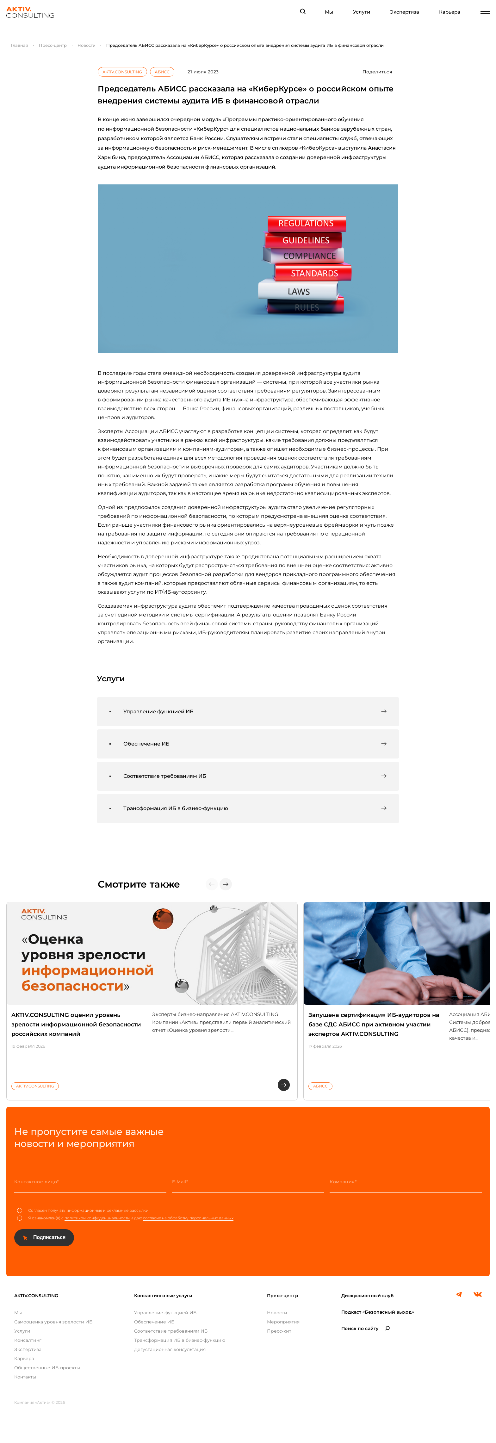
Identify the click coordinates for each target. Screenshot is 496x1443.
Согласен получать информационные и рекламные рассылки (82, 1210)
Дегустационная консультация (170, 1349)
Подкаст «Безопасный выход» (377, 1312)
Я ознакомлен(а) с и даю (125, 1218)
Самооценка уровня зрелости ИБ (53, 1322)
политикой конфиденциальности (97, 1218)
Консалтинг (27, 1340)
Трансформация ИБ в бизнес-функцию (179, 1340)
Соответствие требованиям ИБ (171, 1331)
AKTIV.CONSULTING (122, 71)
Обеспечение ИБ (154, 1322)
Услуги (361, 12)
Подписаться (49, 1237)
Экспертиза (404, 12)
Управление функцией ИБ (165, 1313)
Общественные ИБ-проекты (47, 1368)
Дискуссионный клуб (367, 1295)
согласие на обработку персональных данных (188, 1218)
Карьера (449, 12)
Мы (329, 12)
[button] (226, 884)
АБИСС (162, 71)
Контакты (25, 1377)
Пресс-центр (53, 45)
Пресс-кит (279, 1331)
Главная (19, 45)
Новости (87, 45)
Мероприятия (283, 1322)
